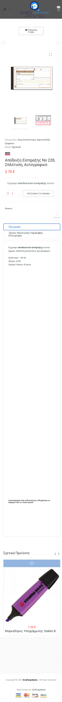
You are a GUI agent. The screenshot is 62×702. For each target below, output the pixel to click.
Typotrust (16, 147)
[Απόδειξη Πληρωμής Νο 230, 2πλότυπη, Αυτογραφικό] (3, 42)
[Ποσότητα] (12, 193)
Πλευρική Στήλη (31, 31)
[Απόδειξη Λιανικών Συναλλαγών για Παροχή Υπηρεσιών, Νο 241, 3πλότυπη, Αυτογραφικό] (58, 42)
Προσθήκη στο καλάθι (38, 194)
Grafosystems (39, 689)
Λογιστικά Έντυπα (27, 140)
